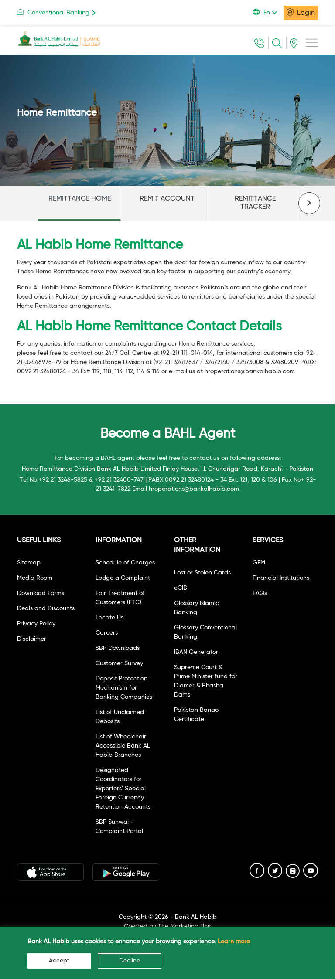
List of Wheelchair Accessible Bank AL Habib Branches (123, 746)
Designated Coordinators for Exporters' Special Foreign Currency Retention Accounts (123, 788)
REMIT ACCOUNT (167, 198)
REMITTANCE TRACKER (255, 203)
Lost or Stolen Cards (202, 573)
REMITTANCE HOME (79, 198)
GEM (259, 563)
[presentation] (309, 203)
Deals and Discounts (46, 608)
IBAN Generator (196, 652)
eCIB (180, 588)
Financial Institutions (281, 578)
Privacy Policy (36, 624)
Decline (129, 961)
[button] (268, 12)
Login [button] (301, 12)
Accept (59, 961)
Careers (107, 633)
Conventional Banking (58, 12)
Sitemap (29, 563)
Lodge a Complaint (123, 578)
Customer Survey (119, 663)
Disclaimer (31, 639)
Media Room (34, 578)
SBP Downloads (118, 648)
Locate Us (109, 618)
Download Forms (40, 593)
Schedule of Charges (125, 563)
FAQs (260, 593)
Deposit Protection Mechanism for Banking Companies (124, 688)
